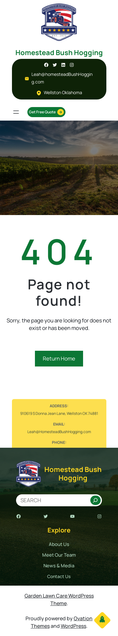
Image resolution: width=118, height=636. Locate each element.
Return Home (59, 358)
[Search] (95, 500)
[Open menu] (16, 112)
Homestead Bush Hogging (59, 52)
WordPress (73, 625)
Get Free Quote (46, 112)
